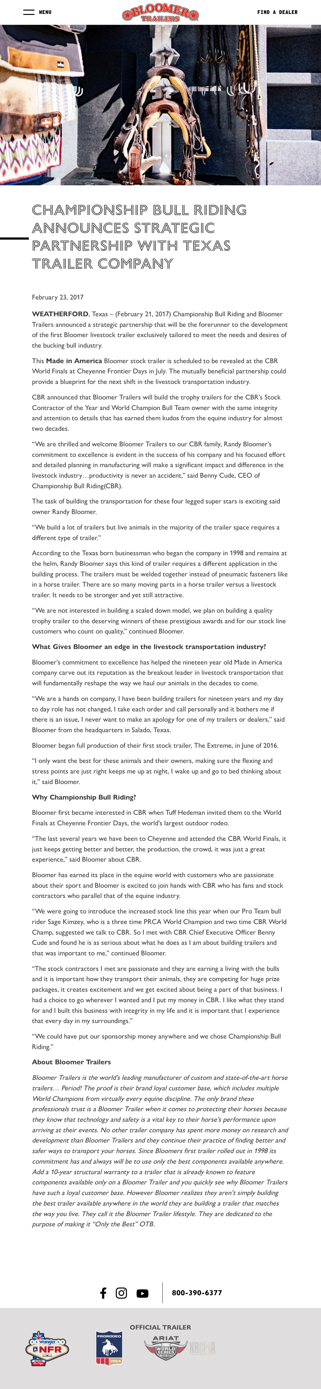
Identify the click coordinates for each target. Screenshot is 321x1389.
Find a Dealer (280, 12)
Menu (43, 12)
